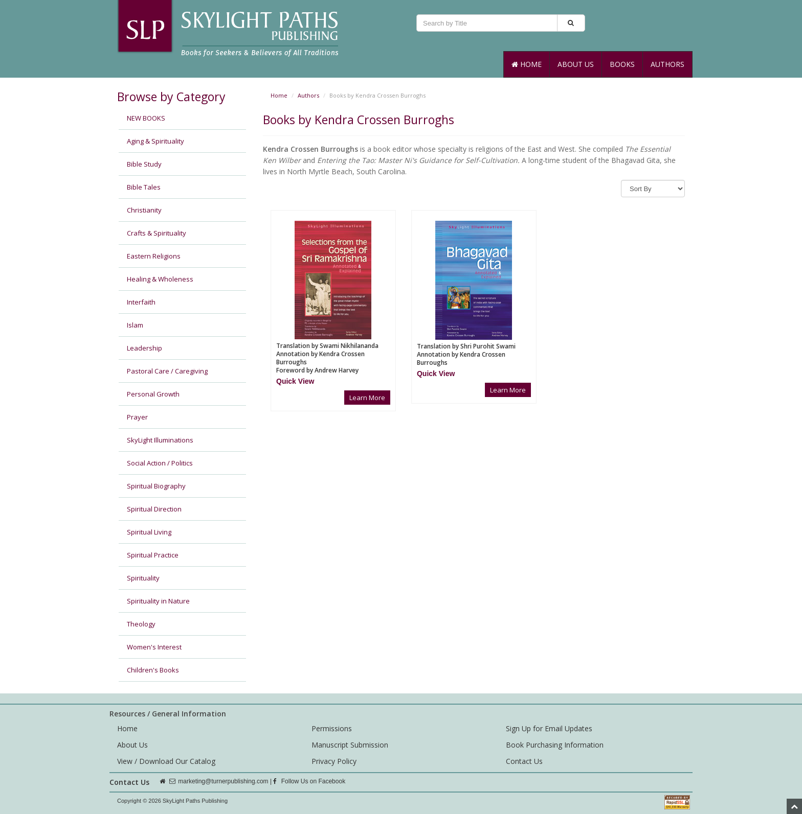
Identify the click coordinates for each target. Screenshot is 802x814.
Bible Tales (144, 187)
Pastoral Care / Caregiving (167, 371)
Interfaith (141, 302)
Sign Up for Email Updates (549, 728)
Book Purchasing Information (555, 745)
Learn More (367, 397)
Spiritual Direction (154, 509)
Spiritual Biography (156, 486)
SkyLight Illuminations (160, 440)
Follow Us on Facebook (309, 781)
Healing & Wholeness (160, 279)
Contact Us (524, 761)
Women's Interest (154, 647)
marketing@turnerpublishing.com (223, 781)
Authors (667, 64)
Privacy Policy (334, 761)
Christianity (144, 210)
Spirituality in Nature (158, 601)
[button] (295, 381)
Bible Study (144, 164)
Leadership (144, 348)
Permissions (331, 728)
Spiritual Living (149, 532)
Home (526, 64)
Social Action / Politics (160, 463)
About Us (576, 64)
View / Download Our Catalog (166, 761)
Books (622, 64)
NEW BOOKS (146, 118)
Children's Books (153, 670)
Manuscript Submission (349, 745)
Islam (135, 325)
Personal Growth (153, 394)
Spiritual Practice (153, 555)
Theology (141, 624)
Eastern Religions (154, 256)
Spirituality (143, 578)
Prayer (137, 417)
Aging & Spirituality (155, 141)
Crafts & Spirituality (156, 233)
